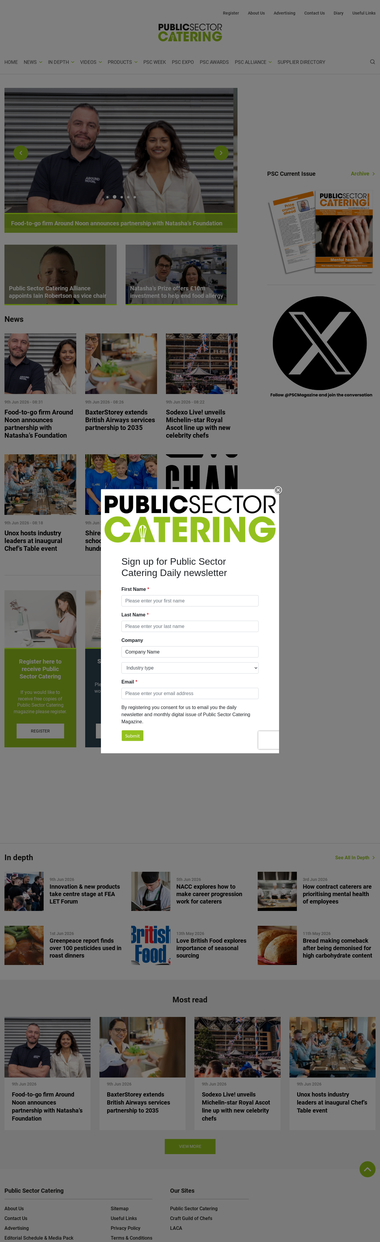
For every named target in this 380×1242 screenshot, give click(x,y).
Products (120, 62)
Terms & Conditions (131, 1238)
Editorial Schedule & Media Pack (38, 1238)
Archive (360, 173)
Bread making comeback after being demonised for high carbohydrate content (337, 948)
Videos (88, 62)
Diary (338, 13)
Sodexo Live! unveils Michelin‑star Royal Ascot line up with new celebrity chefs (198, 424)
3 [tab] (122, 197)
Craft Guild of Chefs (191, 1218)
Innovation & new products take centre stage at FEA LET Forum (85, 894)
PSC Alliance (250, 62)
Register (231, 13)
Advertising (284, 13)
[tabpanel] (121, 160)
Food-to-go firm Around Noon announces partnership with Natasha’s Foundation (38, 424)
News (30, 62)
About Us (256, 13)
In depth (58, 62)
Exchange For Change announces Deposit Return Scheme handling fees (201, 544)
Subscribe (121, 731)
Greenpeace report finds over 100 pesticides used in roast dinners (85, 948)
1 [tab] (108, 197)
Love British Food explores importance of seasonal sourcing (211, 948)
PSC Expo (183, 62)
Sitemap (120, 1208)
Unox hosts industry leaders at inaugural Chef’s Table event (33, 540)
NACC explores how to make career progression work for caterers (209, 894)
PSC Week (154, 62)
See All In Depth (352, 857)
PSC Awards (214, 62)
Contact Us (314, 13)
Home (11, 62)
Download (201, 731)
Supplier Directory (301, 62)
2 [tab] (115, 197)
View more (190, 1146)
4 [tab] (128, 197)
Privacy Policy (125, 1228)
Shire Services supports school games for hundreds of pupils (119, 540)
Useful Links (364, 13)
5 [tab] (135, 197)
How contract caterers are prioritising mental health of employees (337, 894)
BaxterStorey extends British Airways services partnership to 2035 (120, 420)
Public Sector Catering (194, 1208)
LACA (176, 1228)
